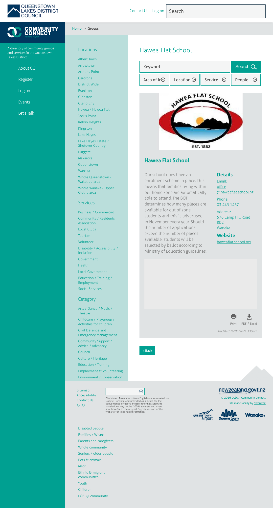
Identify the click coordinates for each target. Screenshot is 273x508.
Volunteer (85, 241)
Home (77, 28)
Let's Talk (25, 113)
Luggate (84, 151)
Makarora (85, 158)
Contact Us (139, 10)
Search (243, 66)
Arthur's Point (88, 71)
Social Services (90, 288)
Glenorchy (86, 103)
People (241, 79)
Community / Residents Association (96, 220)
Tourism (84, 235)
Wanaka (84, 170)
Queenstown (88, 164)
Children (84, 489)
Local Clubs (87, 229)
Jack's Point (87, 115)
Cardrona (85, 78)
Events (23, 102)
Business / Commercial (96, 212)
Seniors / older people (95, 453)
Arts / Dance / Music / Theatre (95, 310)
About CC (26, 68)
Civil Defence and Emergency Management (97, 332)
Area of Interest (156, 79)
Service (211, 79)
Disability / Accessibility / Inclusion (98, 250)
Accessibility (86, 395)
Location (182, 79)
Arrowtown (86, 65)
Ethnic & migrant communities (91, 474)
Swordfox (260, 403)
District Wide (88, 84)
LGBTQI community (93, 495)
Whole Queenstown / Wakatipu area (95, 179)
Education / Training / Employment (95, 280)
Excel (253, 324)
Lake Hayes (87, 134)
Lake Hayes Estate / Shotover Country (93, 143)
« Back (147, 350)
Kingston (85, 128)
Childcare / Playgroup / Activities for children (96, 321)
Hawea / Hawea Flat (94, 109)
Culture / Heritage (92, 358)
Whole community (92, 447)
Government (88, 259)
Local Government (92, 271)
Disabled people (91, 428)
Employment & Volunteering (100, 370)
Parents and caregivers (96, 440)
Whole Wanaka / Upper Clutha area (96, 190)
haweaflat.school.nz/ (234, 241)
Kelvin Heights (89, 122)
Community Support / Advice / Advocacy (95, 343)
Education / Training (94, 364)
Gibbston (85, 96)
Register (25, 79)
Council (84, 351)
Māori (82, 466)
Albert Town (87, 59)
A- (78, 405)
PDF (244, 324)
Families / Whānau (92, 434)
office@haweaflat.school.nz (235, 189)
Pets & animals (89, 459)
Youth (82, 483)
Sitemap (83, 390)
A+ (84, 405)
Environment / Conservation (100, 377)
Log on (158, 10)
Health (83, 265)
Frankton (85, 90)
